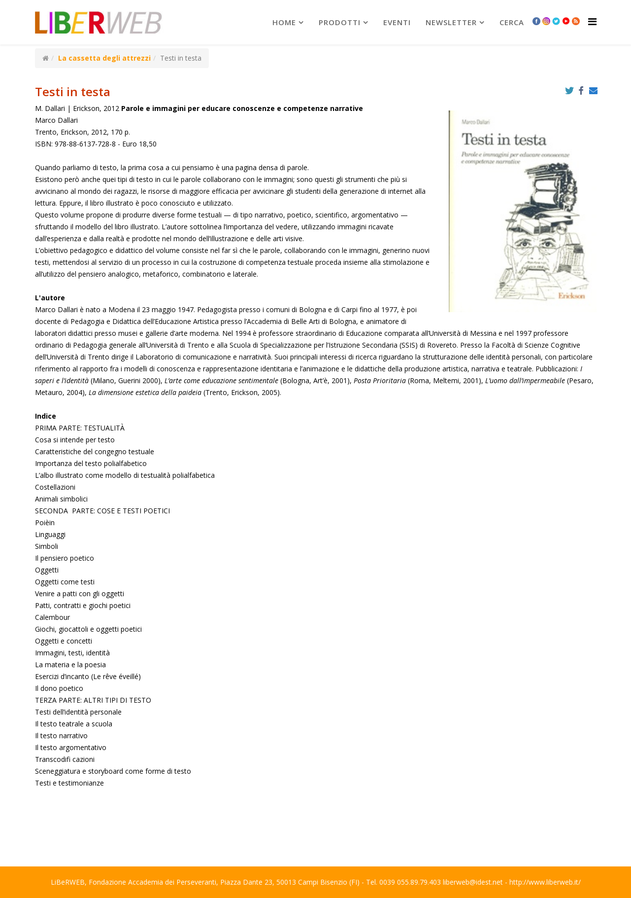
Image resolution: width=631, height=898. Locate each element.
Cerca (511, 22)
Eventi (397, 22)
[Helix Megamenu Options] (592, 21)
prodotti (340, 22)
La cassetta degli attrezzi (104, 58)
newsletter (451, 22)
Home (284, 22)
